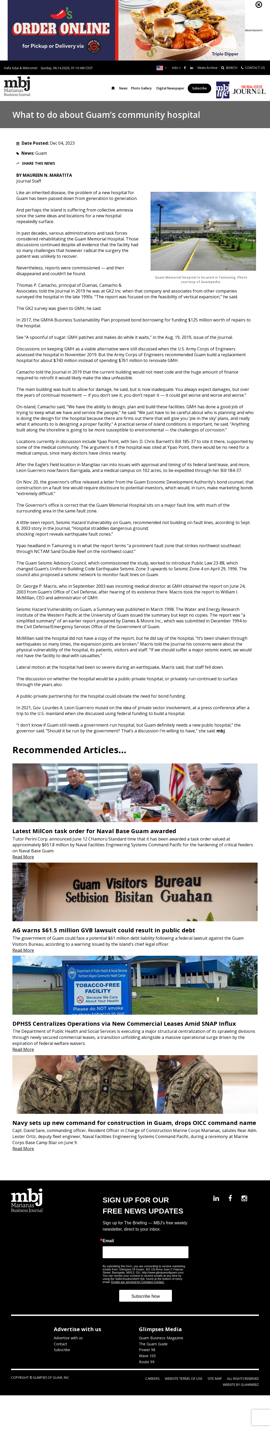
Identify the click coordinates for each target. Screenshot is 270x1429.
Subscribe (199, 88)
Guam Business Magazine (161, 1344)
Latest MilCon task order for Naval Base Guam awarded (94, 833)
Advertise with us (68, 1344)
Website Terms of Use (187, 1385)
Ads (175, 68)
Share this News (38, 163)
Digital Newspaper (170, 88)
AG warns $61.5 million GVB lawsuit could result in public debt (103, 934)
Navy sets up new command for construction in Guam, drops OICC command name (134, 1130)
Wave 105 (147, 1362)
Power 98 (147, 1356)
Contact (60, 1350)
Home (113, 88)
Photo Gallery (141, 88)
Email (108, 1248)
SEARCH (229, 68)
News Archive (207, 68)
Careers (158, 1385)
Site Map (215, 1385)
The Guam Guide (153, 1350)
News (123, 88)
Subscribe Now (146, 1303)
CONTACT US (253, 68)
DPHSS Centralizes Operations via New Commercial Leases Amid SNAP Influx (124, 1029)
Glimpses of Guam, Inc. (51, 1384)
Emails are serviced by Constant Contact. (138, 1288)
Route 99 (147, 1368)
